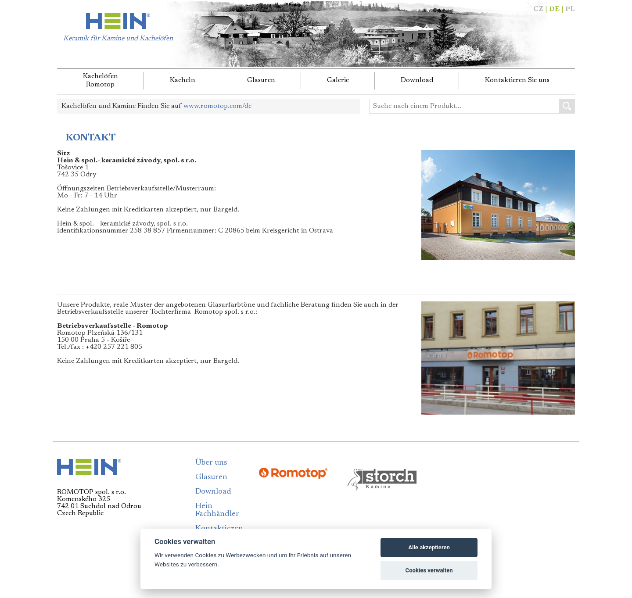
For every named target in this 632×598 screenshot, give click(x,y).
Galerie (338, 80)
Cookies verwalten (429, 570)
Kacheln (182, 80)
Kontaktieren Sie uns (517, 80)
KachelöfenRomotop (100, 80)
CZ (538, 9)
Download (417, 80)
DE (554, 9)
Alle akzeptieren (429, 547)
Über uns (211, 463)
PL (570, 9)
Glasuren (261, 80)
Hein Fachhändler (217, 510)
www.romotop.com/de (217, 106)
